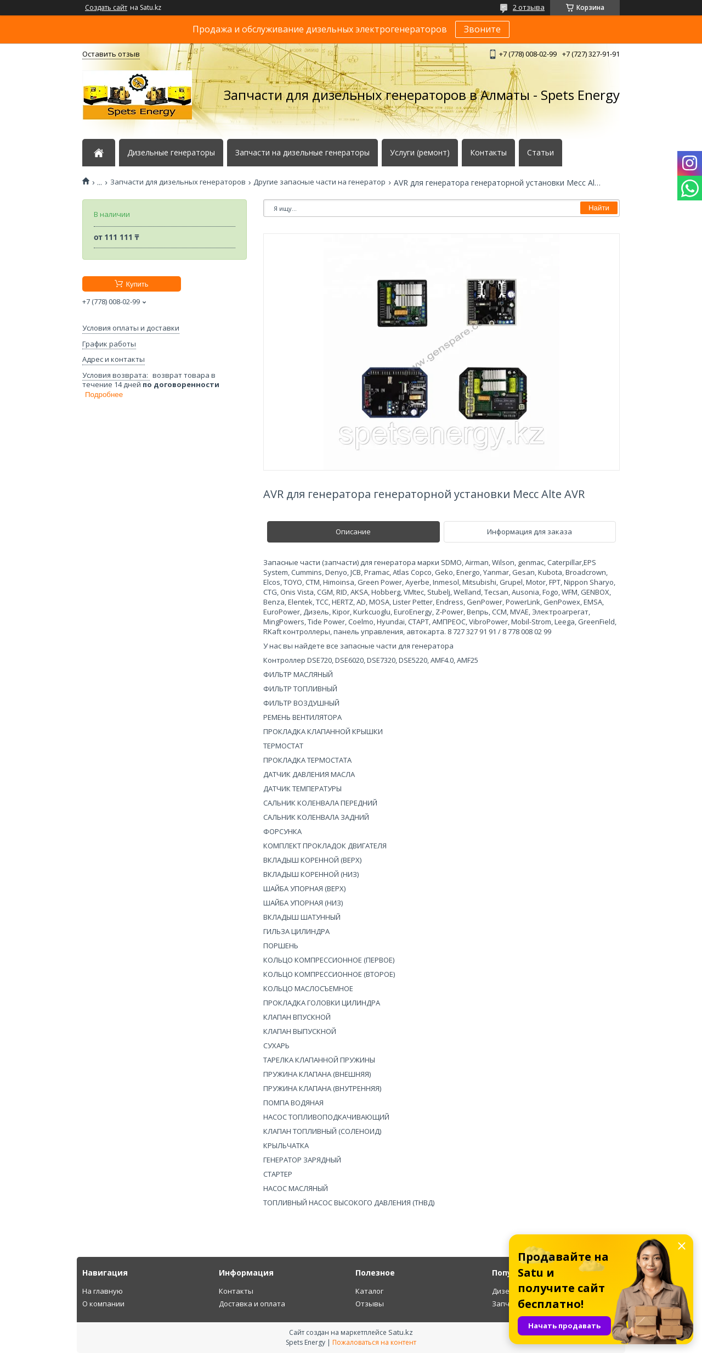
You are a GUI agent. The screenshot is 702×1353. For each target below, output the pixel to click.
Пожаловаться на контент (374, 1342)
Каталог (369, 1291)
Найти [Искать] (598, 208)
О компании (103, 1304)
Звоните (482, 29)
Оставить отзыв (111, 54)
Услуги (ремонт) (420, 153)
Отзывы (369, 1304)
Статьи (540, 153)
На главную (102, 1291)
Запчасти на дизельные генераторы (302, 153)
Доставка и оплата (252, 1304)
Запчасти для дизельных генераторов (178, 182)
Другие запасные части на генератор (319, 182)
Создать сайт (106, 8)
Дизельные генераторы (171, 153)
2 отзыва (529, 7)
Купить (137, 284)
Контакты (488, 153)
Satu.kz (400, 1332)
